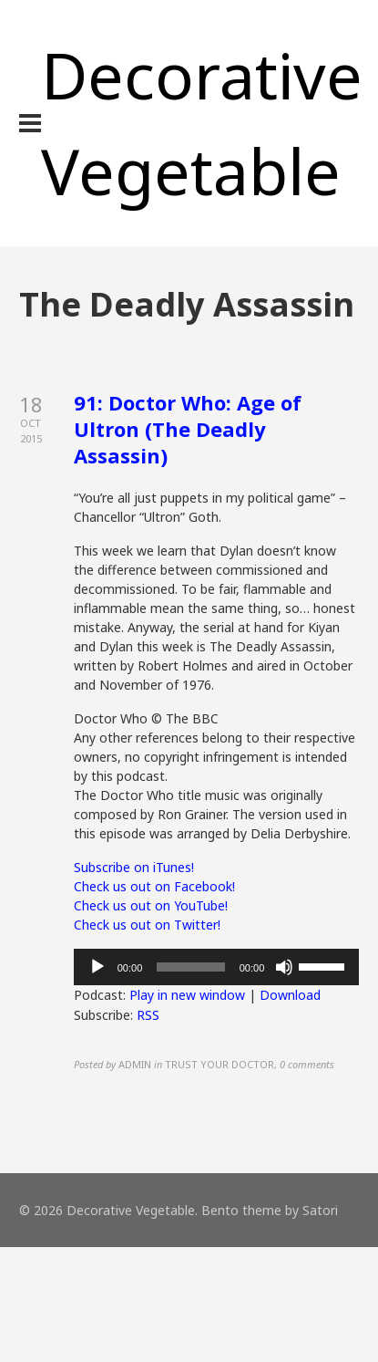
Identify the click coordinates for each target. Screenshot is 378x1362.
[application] (217, 967)
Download (290, 994)
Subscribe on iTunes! (134, 867)
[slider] (190, 967)
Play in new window (187, 994)
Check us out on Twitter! (147, 924)
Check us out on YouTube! (151, 905)
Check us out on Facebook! (154, 886)
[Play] (97, 967)
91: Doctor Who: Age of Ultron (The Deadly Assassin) (187, 428)
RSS (148, 1015)
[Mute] (284, 967)
